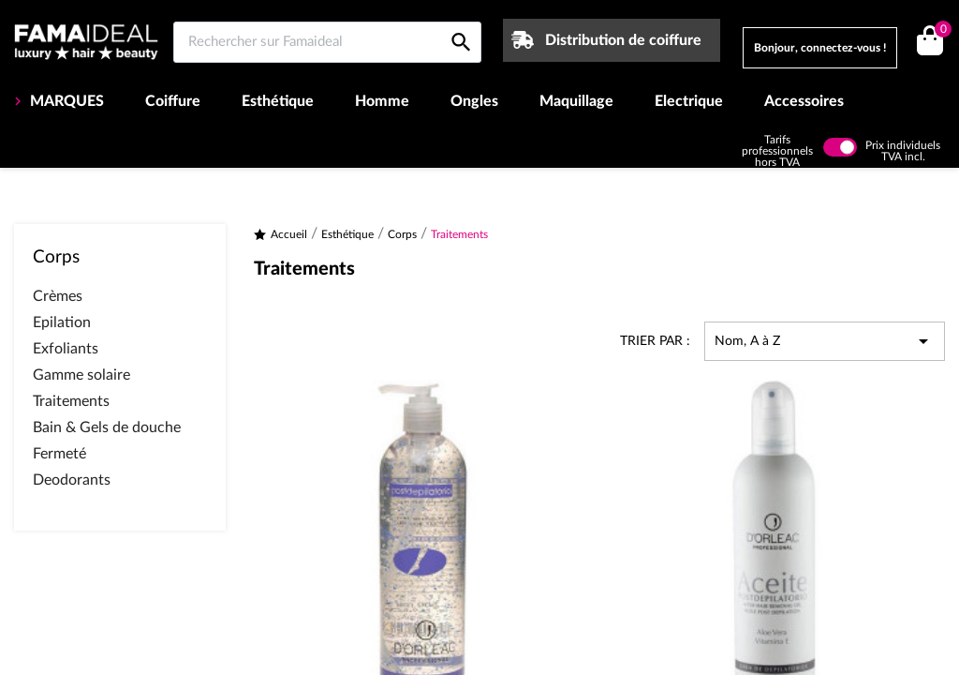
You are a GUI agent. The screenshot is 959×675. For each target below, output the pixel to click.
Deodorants (72, 480)
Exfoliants (65, 348)
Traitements (71, 401)
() (940, 31)
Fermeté (59, 453)
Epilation (62, 322)
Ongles (474, 101)
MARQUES (65, 101)
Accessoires (804, 101)
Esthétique (278, 101)
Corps (56, 257)
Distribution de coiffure (623, 40)
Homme (382, 101)
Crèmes (57, 296)
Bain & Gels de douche (107, 427)
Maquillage (576, 101)
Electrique (689, 101)
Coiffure (172, 101)
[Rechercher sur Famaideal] (327, 42)
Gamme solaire (81, 375)
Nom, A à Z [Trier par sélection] (825, 341)
